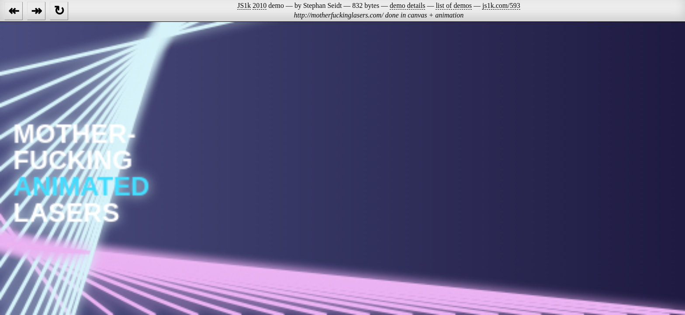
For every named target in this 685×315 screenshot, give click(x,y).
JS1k (244, 5)
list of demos (454, 5)
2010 (259, 5)
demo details (407, 5)
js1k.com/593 (501, 5)
